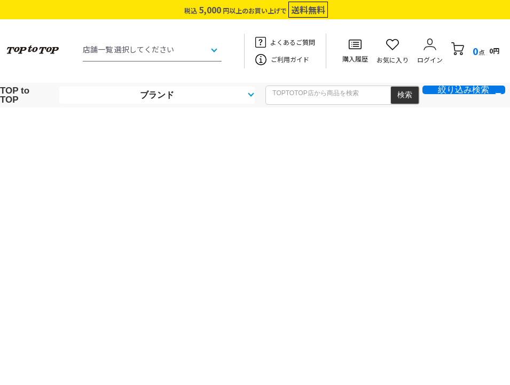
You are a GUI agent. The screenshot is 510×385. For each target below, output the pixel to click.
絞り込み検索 (463, 90)
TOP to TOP (14, 95)
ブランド (157, 94)
